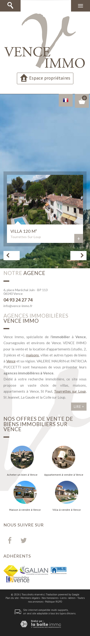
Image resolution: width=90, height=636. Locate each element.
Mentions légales (30, 598)
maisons (32, 355)
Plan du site (12, 598)
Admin (71, 598)
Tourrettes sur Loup (70, 391)
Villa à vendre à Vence (67, 509)
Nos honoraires (50, 598)
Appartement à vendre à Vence (63, 474)
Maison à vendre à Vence (25, 509)
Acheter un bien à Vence (22, 474)
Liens (63, 598)
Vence (11, 361)
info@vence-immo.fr (17, 306)
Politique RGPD (53, 601)
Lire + (79, 406)
